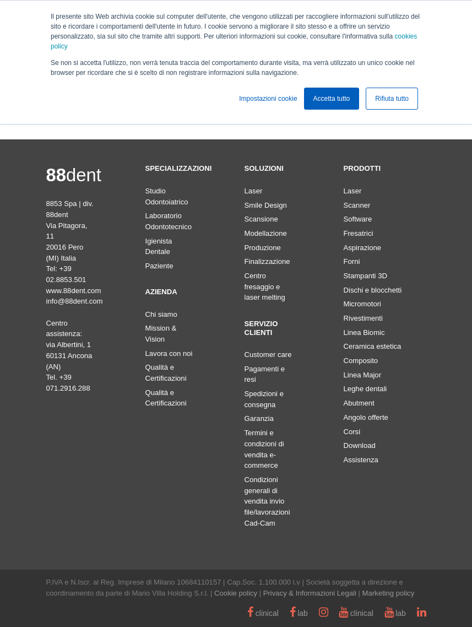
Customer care (268, 354)
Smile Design (266, 205)
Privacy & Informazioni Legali (309, 593)
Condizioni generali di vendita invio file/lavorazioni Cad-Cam (267, 501)
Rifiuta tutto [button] (392, 98)
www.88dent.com (73, 291)
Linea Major (363, 375)
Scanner (357, 205)
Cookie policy (235, 593)
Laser (254, 191)
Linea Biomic (364, 332)
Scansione (261, 219)
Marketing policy (388, 593)
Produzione (263, 248)
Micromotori (362, 304)
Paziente (159, 266)
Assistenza (361, 460)
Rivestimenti (363, 318)
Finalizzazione (267, 261)
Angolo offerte (366, 417)
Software (358, 219)
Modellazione (266, 233)
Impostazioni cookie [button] (268, 98)
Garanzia (259, 418)
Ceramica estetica (373, 346)
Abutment (359, 403)
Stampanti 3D (365, 276)
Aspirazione (363, 248)
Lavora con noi (169, 353)
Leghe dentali (365, 389)
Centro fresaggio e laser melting (265, 286)
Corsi (352, 432)
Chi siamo (161, 314)
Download (360, 445)
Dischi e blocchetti (373, 290)
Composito (361, 360)
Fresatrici (358, 233)
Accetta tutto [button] (331, 98)
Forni (352, 261)
